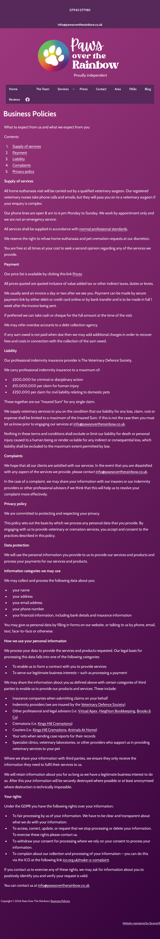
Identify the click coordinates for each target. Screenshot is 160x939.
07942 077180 (80, 10)
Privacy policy (23, 171)
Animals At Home (82, 730)
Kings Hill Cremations (54, 723)
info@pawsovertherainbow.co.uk (80, 25)
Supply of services (27, 146)
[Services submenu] (73, 89)
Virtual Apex (87, 711)
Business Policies (60, 901)
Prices (77, 274)
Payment (20, 152)
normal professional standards (103, 229)
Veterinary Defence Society (102, 704)
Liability (19, 159)
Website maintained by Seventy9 (141, 923)
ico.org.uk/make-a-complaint (86, 860)
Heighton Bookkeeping (117, 711)
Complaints (22, 165)
